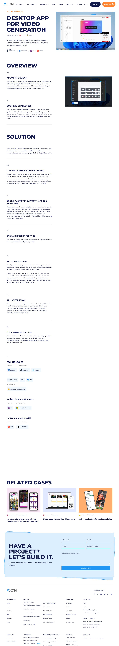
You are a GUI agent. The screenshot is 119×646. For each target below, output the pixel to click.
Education (69, 603)
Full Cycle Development (49, 603)
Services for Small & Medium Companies (93, 638)
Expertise (9, 610)
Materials (9, 618)
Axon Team (9, 638)
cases (54, 4)
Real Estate (69, 610)
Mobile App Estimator (72, 641)
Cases (8, 603)
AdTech (68, 618)
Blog (8, 614)
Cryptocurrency (70, 622)
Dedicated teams (47, 614)
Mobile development (29, 609)
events (61, 4)
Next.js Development (48, 622)
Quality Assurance (48, 607)
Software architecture (29, 613)
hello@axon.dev (99, 590)
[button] (19, 4)
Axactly (85, 603)
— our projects (14, 11)
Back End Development (29, 624)
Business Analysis (47, 610)
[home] (8, 4)
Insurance (68, 607)
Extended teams (47, 618)
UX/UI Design (26, 620)
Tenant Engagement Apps (49, 642)
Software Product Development (31, 616)
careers (79, 4)
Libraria (85, 607)
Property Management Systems (51, 638)
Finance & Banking (71, 614)
